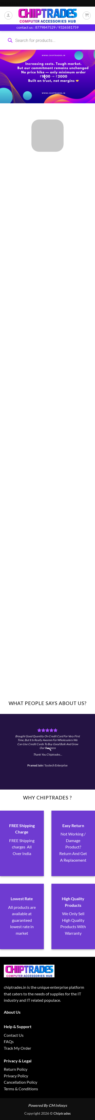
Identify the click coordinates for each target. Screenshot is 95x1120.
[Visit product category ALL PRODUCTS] (47, 136)
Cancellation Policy (20, 1082)
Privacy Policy (16, 1075)
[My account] (8, 15)
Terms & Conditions (21, 1088)
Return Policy (15, 1069)
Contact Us (14, 1035)
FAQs (9, 1041)
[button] (87, 15)
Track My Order (17, 1048)
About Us (12, 1012)
